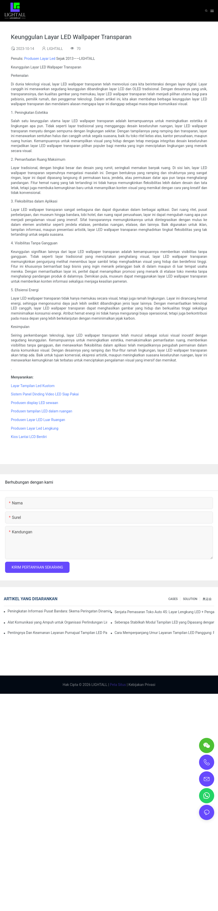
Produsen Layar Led (39, 59)
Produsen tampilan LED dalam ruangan (41, 411)
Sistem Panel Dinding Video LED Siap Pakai (45, 394)
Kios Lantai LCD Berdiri (29, 437)
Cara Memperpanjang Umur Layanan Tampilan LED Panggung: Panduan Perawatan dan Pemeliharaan (164, 633)
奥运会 (207, 599)
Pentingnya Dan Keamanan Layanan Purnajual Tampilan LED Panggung (57, 633)
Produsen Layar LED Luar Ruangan (38, 420)
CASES (173, 599)
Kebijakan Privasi (142, 685)
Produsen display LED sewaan (34, 403)
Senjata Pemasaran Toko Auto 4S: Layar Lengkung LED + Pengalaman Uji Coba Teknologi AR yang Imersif (164, 612)
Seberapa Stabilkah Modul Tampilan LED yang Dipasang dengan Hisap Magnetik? (164, 622)
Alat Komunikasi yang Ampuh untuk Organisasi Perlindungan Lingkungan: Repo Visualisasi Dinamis (57, 622)
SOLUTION (190, 599)
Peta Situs (117, 685)
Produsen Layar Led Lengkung (34, 428)
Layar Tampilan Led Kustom (33, 386)
